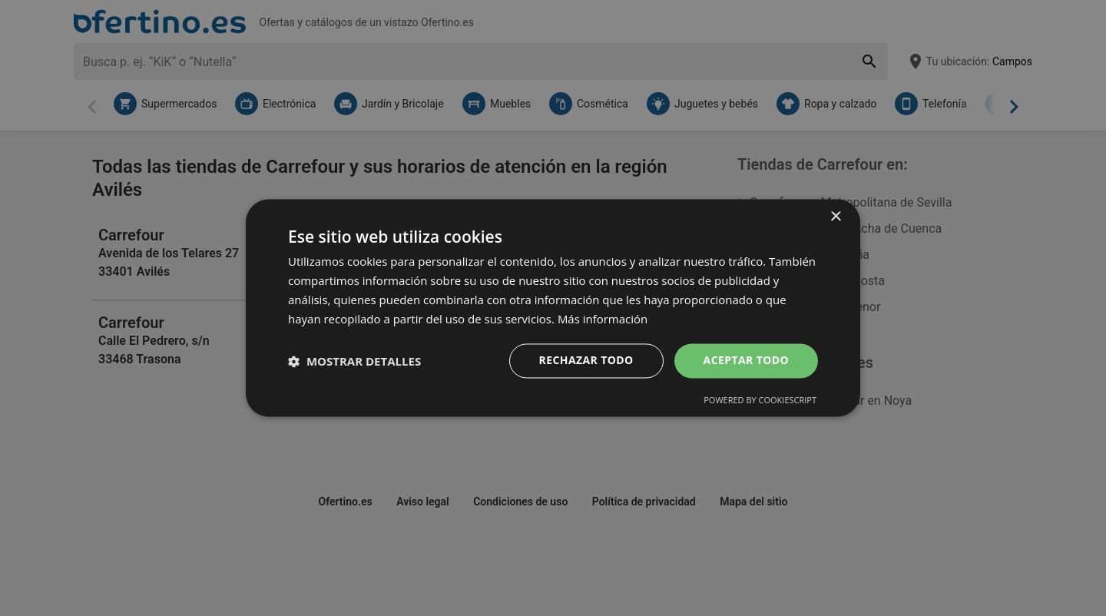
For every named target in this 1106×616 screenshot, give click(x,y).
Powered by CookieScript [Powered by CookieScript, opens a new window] (760, 400)
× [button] (835, 217)
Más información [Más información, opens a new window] (602, 318)
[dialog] (553, 307)
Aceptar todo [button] (746, 360)
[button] (354, 361)
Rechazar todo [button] (586, 360)
